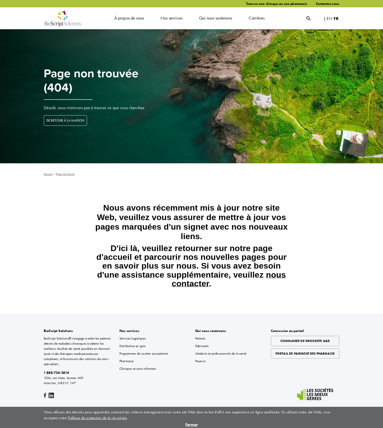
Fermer (191, 424)
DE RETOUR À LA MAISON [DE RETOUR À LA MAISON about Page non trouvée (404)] (65, 120)
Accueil (48, 174)
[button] (129, 18)
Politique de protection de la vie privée (97, 417)
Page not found (65, 174)
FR (336, 18)
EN (329, 18)
